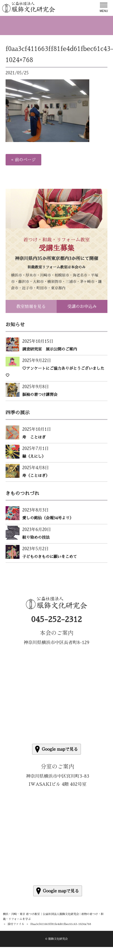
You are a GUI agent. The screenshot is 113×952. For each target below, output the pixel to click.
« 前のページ (23, 160)
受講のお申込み (82, 306)
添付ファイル (16, 924)
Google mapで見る (56, 749)
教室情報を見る (31, 306)
